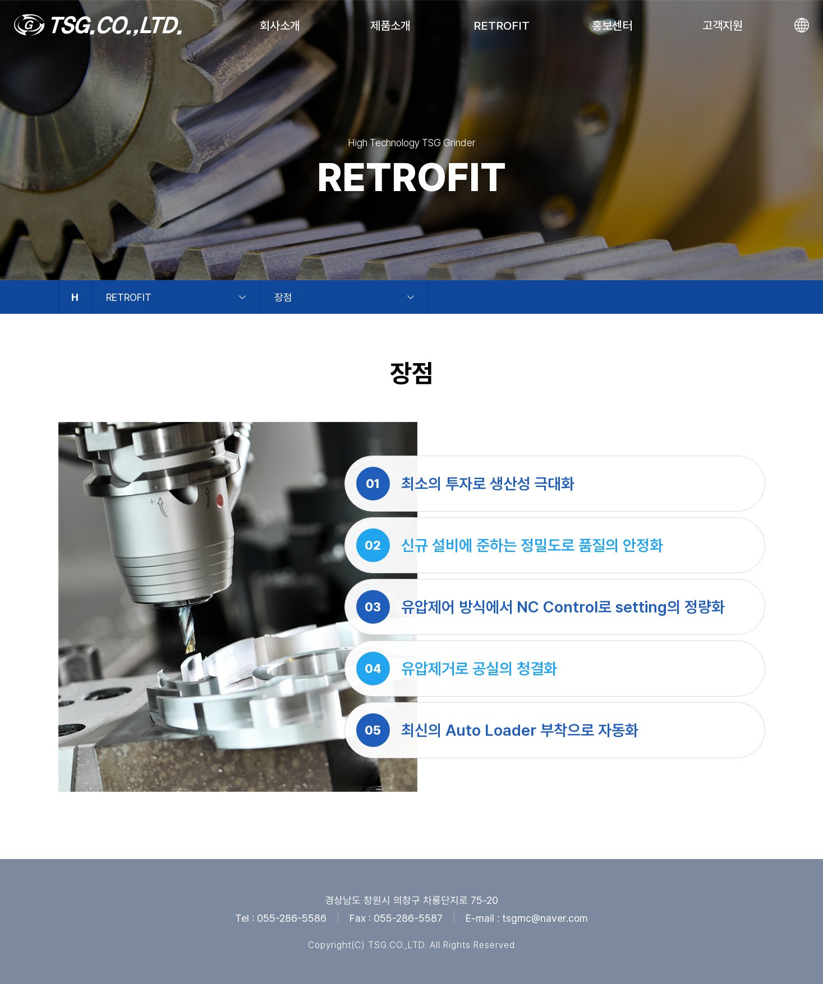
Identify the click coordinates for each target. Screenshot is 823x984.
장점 (283, 297)
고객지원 (722, 25)
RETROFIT (501, 25)
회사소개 (280, 25)
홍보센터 (612, 25)
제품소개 (390, 25)
